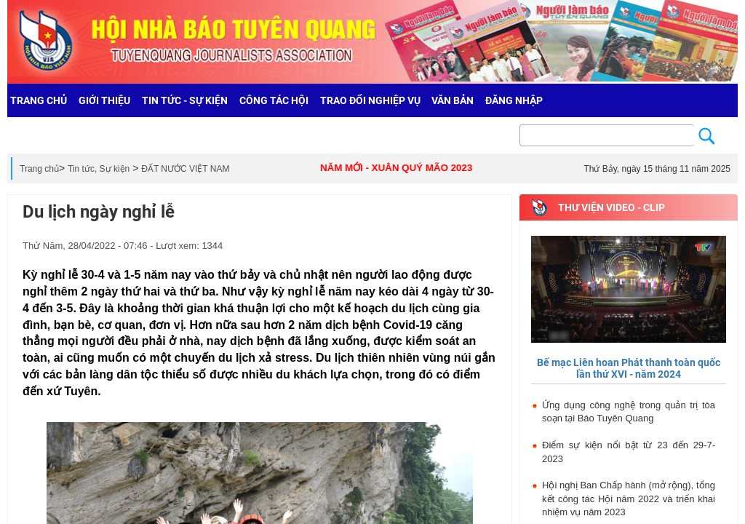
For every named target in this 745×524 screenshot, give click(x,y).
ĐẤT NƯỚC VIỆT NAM (185, 169)
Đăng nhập (514, 100)
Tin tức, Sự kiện (99, 169)
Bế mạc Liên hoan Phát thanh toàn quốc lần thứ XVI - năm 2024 (628, 368)
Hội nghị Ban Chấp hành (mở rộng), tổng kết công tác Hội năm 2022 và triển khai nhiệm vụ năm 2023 (628, 498)
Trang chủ (39, 169)
